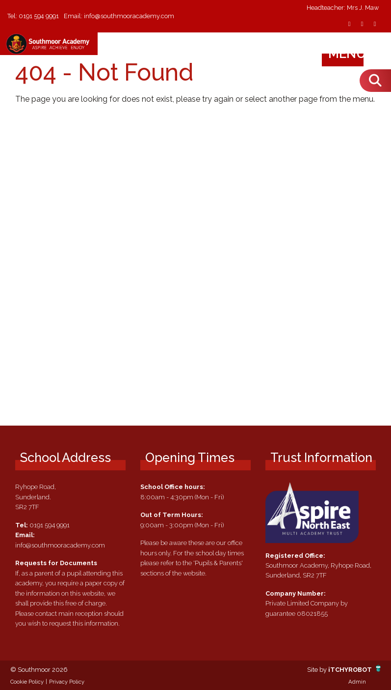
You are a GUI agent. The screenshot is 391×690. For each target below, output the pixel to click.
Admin (357, 681)
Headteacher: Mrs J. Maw (343, 8)
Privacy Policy (66, 681)
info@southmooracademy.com (129, 16)
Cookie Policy (27, 681)
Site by (317, 669)
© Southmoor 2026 (39, 669)
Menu (356, 53)
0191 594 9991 (39, 16)
